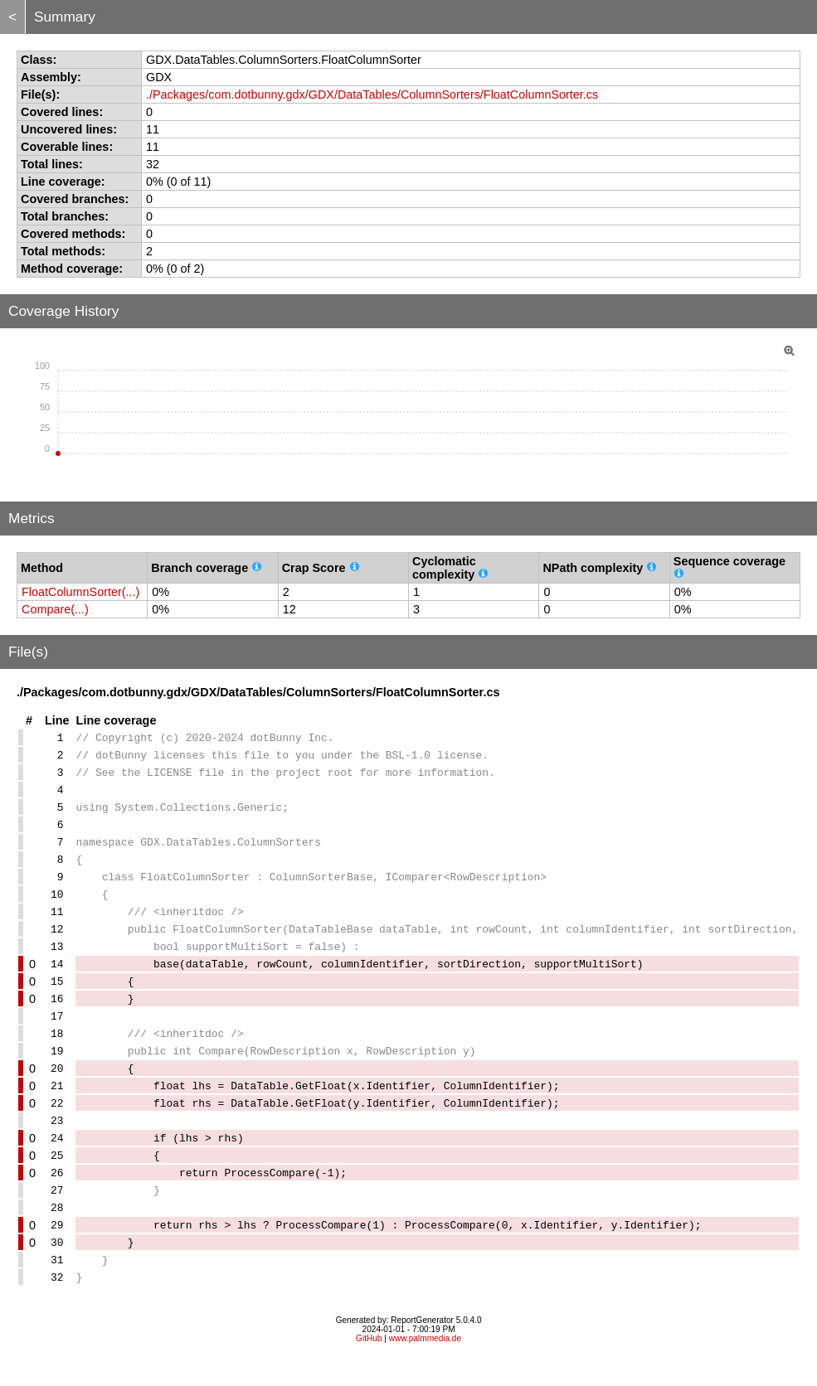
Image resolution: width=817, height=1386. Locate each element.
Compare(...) (55, 609)
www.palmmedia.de (425, 1364)
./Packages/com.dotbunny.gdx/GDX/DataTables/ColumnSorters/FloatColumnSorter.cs (372, 94)
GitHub (369, 1364)
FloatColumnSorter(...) (80, 591)
